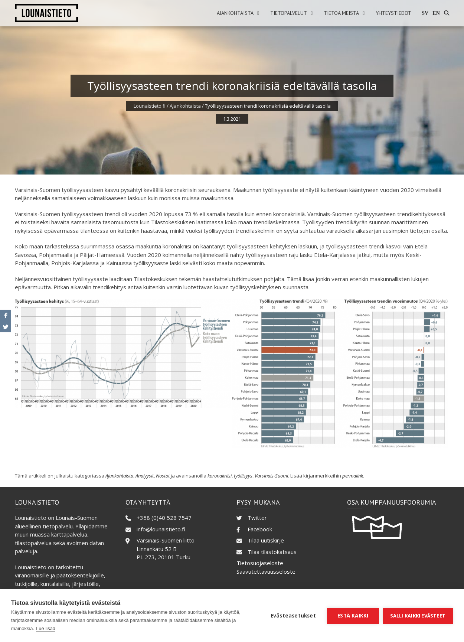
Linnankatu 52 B (157, 549)
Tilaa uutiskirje (266, 540)
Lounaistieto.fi (150, 105)
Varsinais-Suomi (271, 475)
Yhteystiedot (393, 13)
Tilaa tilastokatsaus (272, 551)
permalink (352, 475)
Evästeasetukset (293, 615)
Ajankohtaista (235, 13)
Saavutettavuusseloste (265, 571)
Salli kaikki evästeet (417, 615)
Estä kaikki (352, 615)
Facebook (260, 529)
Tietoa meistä (341, 13)
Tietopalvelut (288, 13)
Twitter (257, 517)
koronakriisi (220, 475)
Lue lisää (45, 628)
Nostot (163, 475)
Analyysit (144, 475)
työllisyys (243, 475)
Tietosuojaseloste (259, 563)
